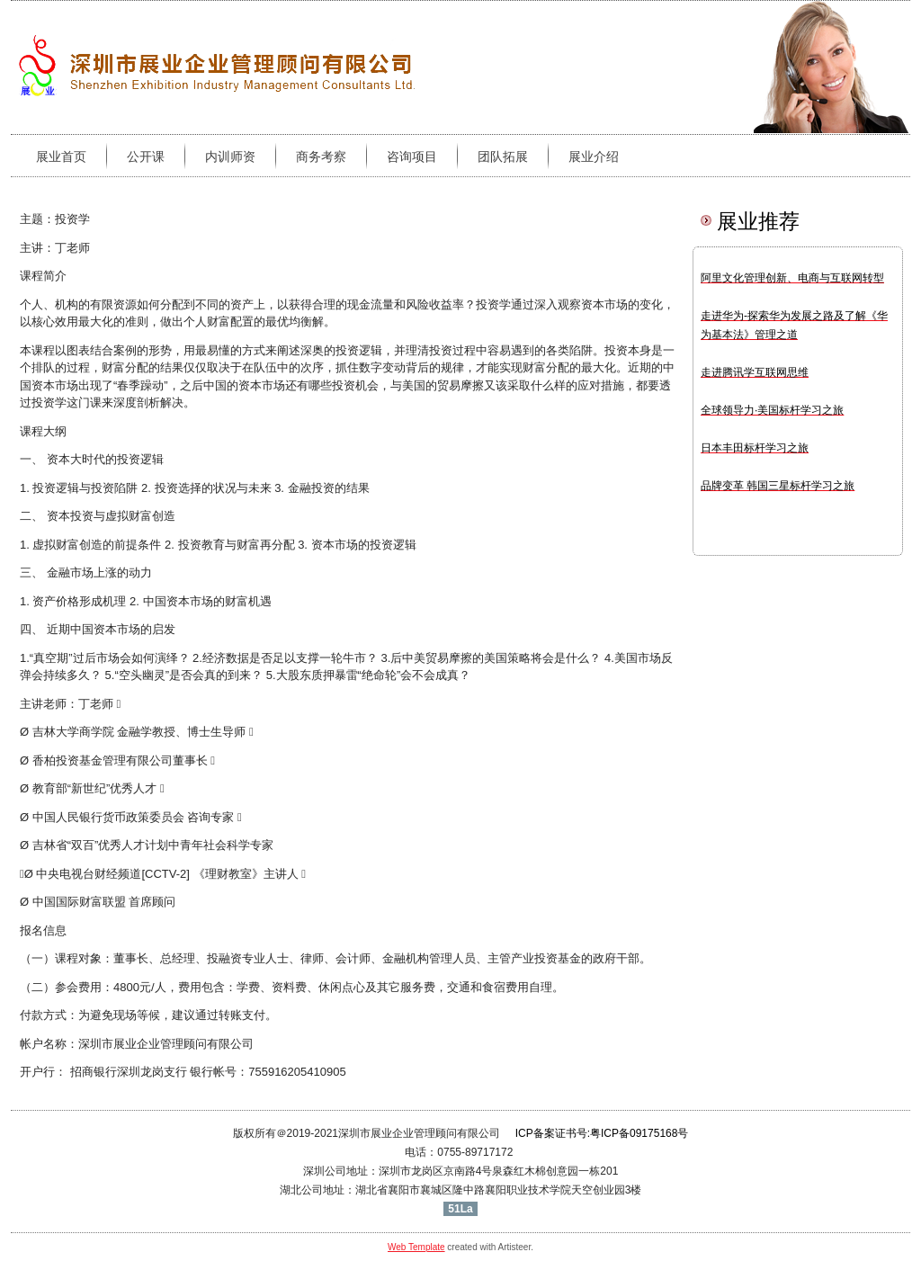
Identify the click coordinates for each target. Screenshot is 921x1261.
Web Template (416, 1247)
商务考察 (321, 156)
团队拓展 (503, 156)
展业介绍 (593, 156)
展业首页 (61, 156)
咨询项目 (412, 156)
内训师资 (230, 156)
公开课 (146, 156)
